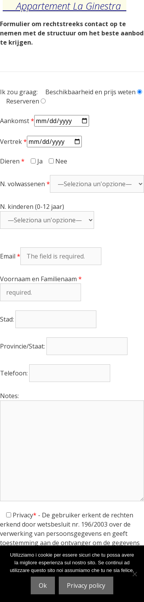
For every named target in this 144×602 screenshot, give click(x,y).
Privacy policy (86, 585)
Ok (43, 585)
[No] (134, 574)
